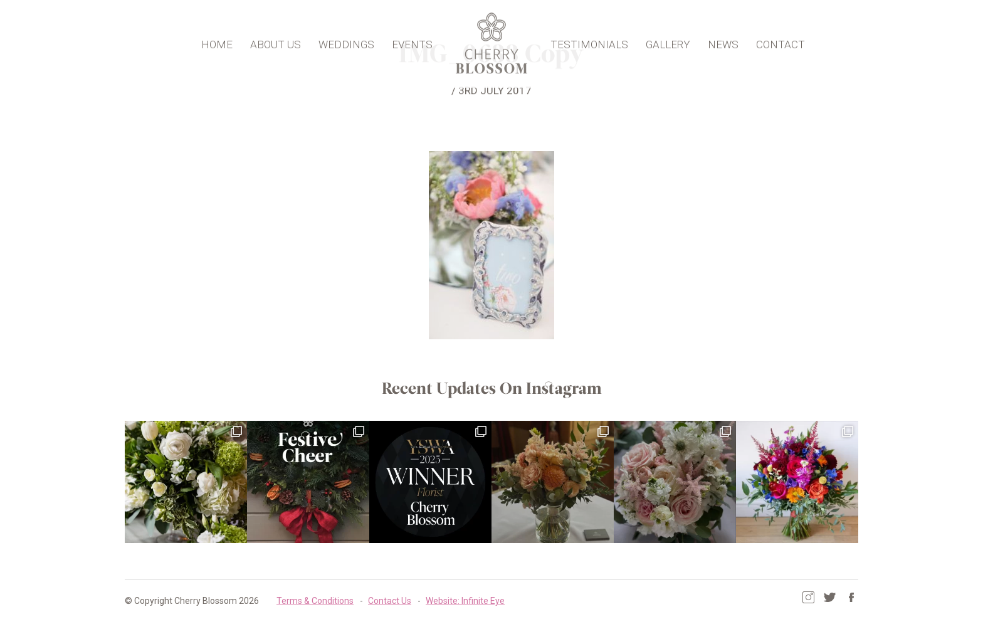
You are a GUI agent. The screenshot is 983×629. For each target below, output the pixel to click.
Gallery (668, 42)
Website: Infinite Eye (465, 601)
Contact (780, 42)
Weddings (346, 42)
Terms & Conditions (315, 601)
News (723, 42)
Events (412, 42)
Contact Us (389, 601)
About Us (275, 42)
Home (217, 42)
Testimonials (589, 42)
